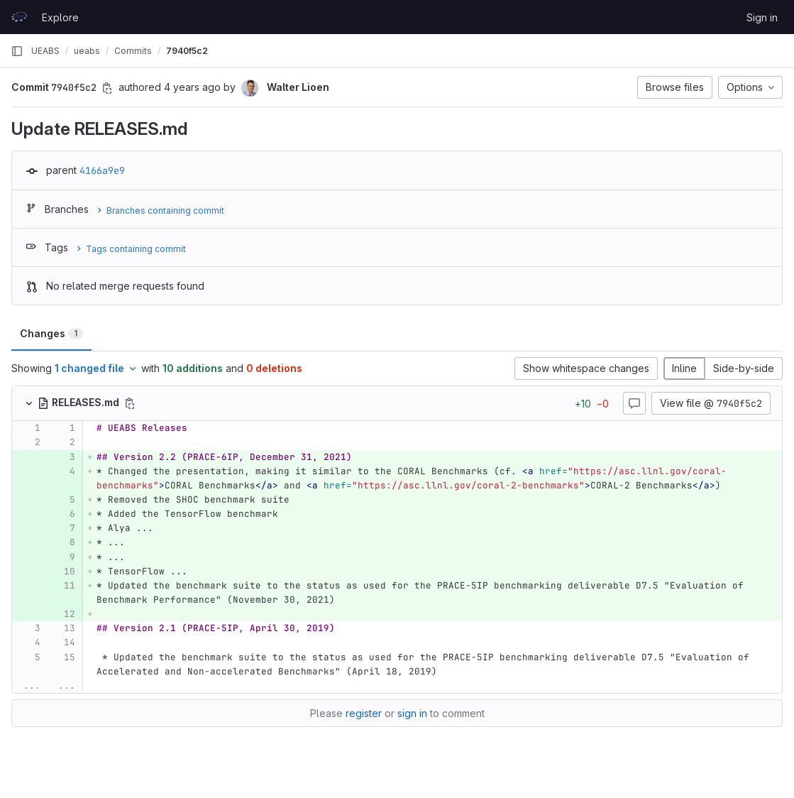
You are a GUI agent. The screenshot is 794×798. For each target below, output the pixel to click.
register (364, 713)
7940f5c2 (187, 50)
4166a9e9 (102, 170)
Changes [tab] (51, 333)
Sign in (762, 17)
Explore (60, 17)
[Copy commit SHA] (107, 88)
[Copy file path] (129, 403)
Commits (133, 50)
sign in (412, 713)
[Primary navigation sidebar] (17, 51)
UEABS (45, 50)
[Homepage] (19, 17)
